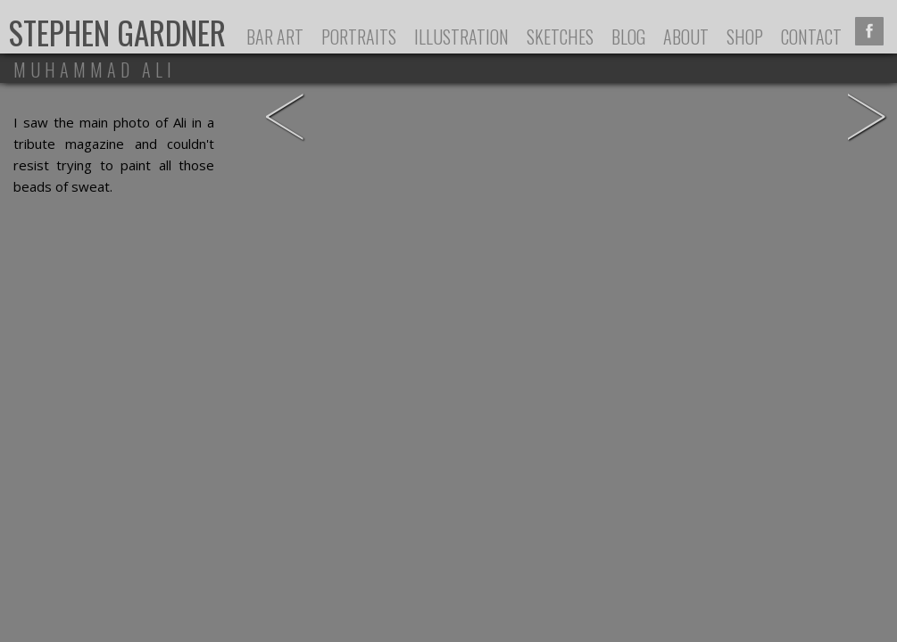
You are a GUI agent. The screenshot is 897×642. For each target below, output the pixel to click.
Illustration (461, 36)
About (686, 36)
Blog (628, 36)
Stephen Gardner (117, 32)
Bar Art (274, 36)
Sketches (560, 36)
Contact (811, 36)
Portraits (358, 36)
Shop (745, 36)
